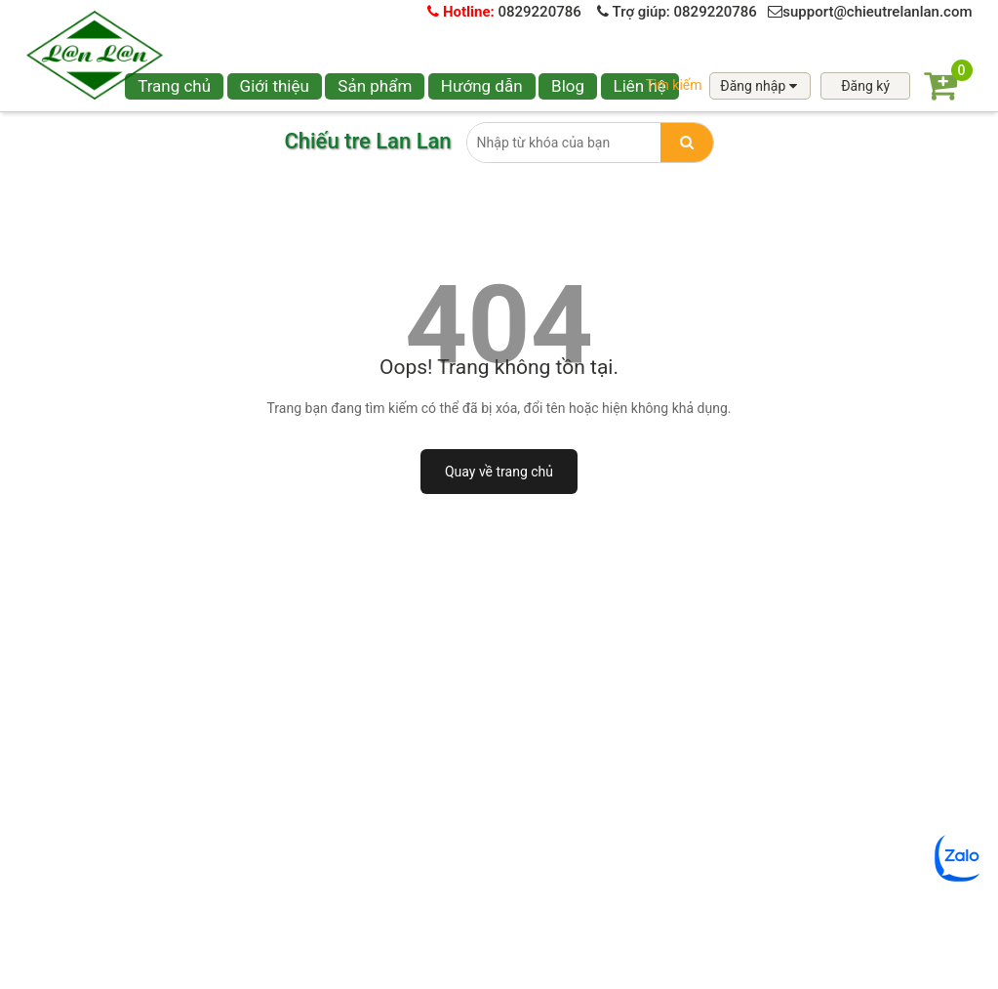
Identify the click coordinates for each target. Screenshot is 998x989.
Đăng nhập (760, 86)
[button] (374, 86)
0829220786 (504, 12)
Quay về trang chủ (499, 471)
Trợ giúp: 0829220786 (677, 12)
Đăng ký (865, 86)
